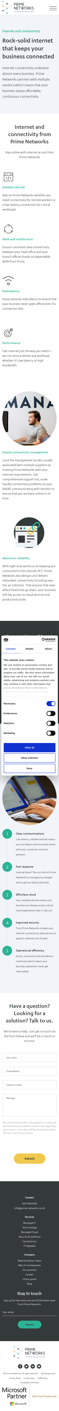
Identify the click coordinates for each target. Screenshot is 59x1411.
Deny (29, 768)
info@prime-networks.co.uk (29, 1208)
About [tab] (48, 648)
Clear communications (30, 833)
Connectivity (29, 1241)
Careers (29, 1274)
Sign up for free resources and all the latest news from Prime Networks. (29, 1302)
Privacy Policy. (25, 1133)
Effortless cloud (26, 894)
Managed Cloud (29, 1232)
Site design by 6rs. (48, 1373)
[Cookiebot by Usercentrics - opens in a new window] (42, 640)
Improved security (27, 922)
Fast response (24, 866)
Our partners (29, 1269)
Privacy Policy (15, 1378)
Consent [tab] (10, 648)
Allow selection (29, 757)
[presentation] (26, 1143)
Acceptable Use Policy (29, 1382)
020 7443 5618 (29, 1203)
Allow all (29, 747)
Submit (30, 1158)
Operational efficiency (30, 950)
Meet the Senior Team (29, 1260)
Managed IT (29, 1222)
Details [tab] (30, 648)
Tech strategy (29, 1227)
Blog (29, 1283)
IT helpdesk (29, 1245)
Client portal (29, 1279)
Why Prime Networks (29, 1265)
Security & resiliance (29, 1236)
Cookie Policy (29, 1378)
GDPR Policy (42, 1378)
